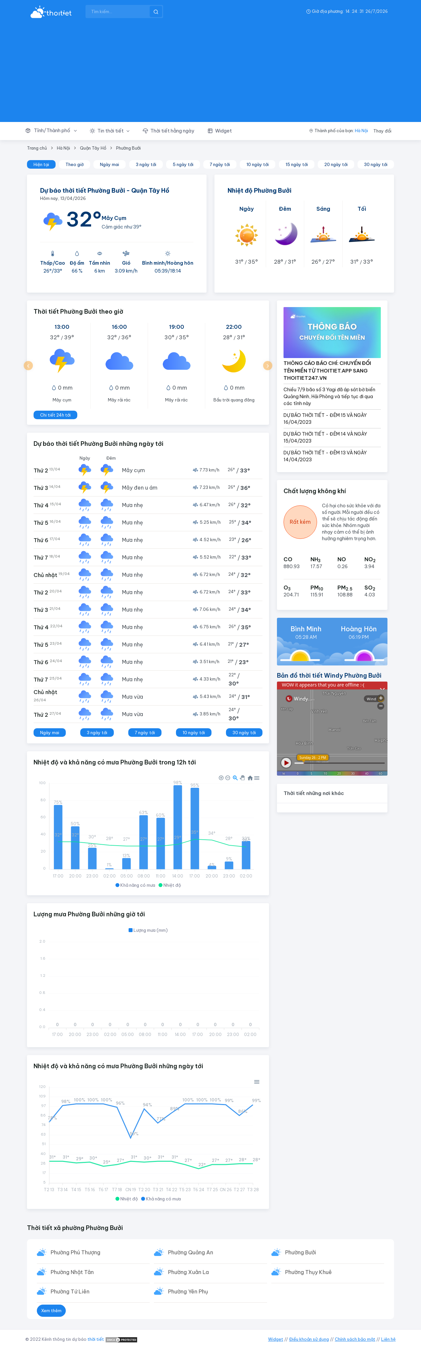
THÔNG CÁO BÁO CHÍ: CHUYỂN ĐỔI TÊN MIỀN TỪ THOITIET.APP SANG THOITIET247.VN (327, 370)
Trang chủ (37, 148)
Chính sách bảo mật (355, 1339)
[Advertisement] (210, 72)
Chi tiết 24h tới (55, 415)
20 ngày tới (336, 164)
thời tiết (95, 1339)
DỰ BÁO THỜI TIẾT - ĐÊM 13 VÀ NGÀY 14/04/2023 (325, 456)
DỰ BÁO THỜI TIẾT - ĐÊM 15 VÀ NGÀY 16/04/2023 (325, 418)
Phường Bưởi (128, 148)
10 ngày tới (257, 164)
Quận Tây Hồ (93, 148)
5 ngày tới (183, 164)
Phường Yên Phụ (188, 1291)
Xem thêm (51, 1310)
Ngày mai (109, 164)
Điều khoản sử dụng (309, 1339)
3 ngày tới (146, 164)
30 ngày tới (375, 164)
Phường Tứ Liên (70, 1291)
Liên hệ (388, 1339)
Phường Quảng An (190, 1252)
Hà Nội (361, 130)
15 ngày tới (296, 164)
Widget (275, 1339)
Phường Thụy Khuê (308, 1272)
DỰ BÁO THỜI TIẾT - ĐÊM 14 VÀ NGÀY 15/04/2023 (325, 437)
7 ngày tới (220, 164)
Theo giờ (74, 164)
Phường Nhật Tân (72, 1272)
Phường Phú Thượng (75, 1252)
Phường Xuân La (188, 1272)
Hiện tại (41, 164)
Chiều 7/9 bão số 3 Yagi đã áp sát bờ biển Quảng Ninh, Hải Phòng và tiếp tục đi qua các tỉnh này (329, 396)
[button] (54, 131)
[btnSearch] (156, 11)
